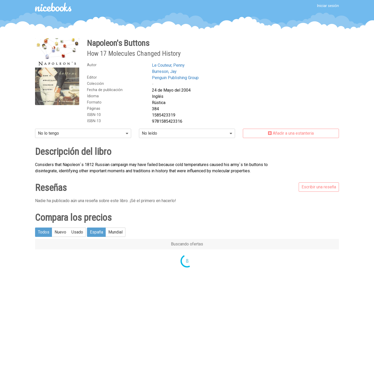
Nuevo (60, 232)
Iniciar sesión (328, 6)
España (96, 232)
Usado (77, 232)
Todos (43, 232)
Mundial (115, 232)
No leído (149, 133)
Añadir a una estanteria (291, 133)
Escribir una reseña (319, 186)
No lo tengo (48, 133)
